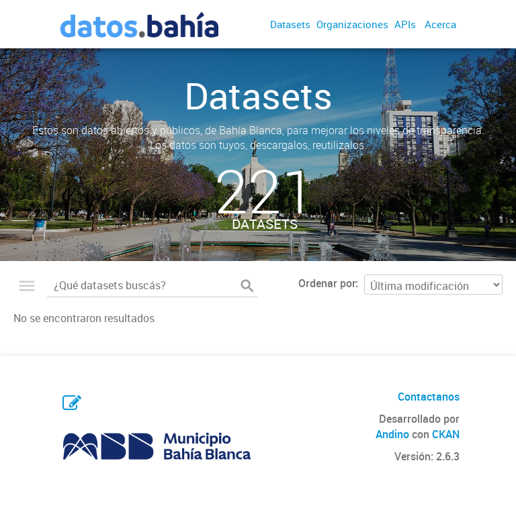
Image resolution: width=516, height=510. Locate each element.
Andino (392, 434)
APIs (405, 24)
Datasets (290, 24)
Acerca (440, 24)
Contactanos (429, 396)
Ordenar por (326, 283)
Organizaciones (352, 24)
